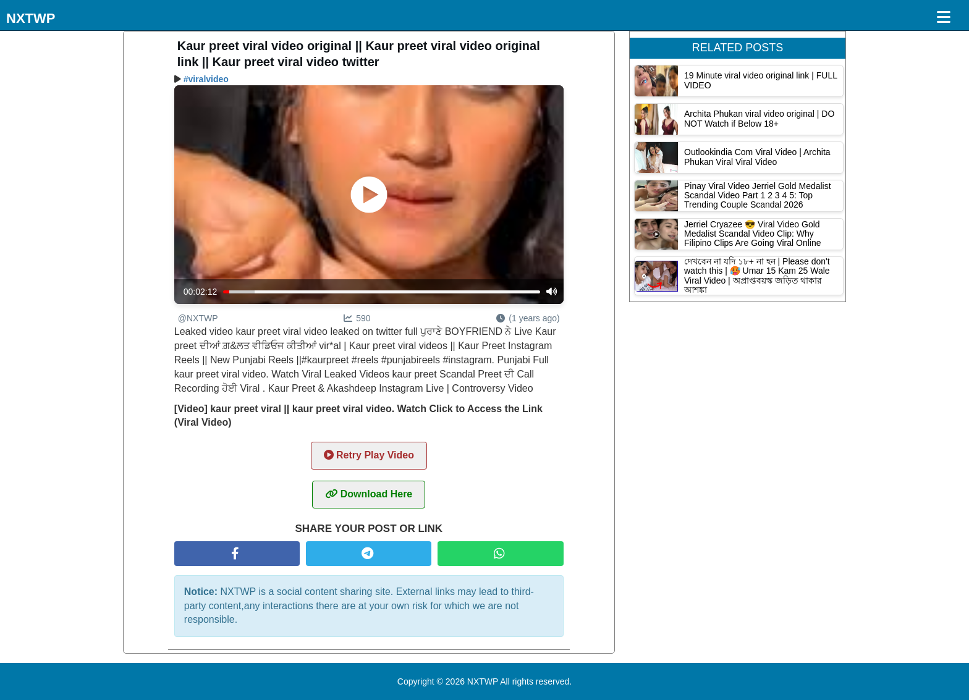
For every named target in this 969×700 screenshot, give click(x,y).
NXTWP (30, 18)
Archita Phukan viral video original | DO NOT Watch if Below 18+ (759, 118)
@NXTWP (198, 318)
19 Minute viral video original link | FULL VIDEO (760, 80)
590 (357, 318)
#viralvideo (206, 79)
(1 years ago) (527, 318)
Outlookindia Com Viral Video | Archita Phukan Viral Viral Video (757, 156)
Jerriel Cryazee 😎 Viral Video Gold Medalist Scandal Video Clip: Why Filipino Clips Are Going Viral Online (752, 233)
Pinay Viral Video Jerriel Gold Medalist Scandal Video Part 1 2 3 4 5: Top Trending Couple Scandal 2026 (757, 195)
